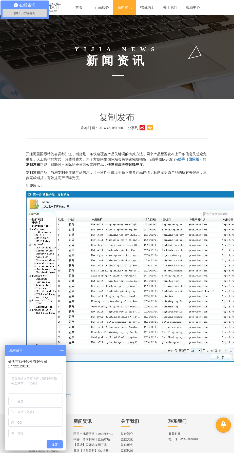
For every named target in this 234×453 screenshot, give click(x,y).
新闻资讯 (82, 421)
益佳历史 (127, 445)
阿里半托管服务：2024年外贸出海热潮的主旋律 (105, 434)
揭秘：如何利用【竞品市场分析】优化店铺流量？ (106, 439)
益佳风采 (127, 450)
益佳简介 (127, 434)
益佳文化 (127, 439)
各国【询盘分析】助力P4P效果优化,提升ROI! (103, 450)
